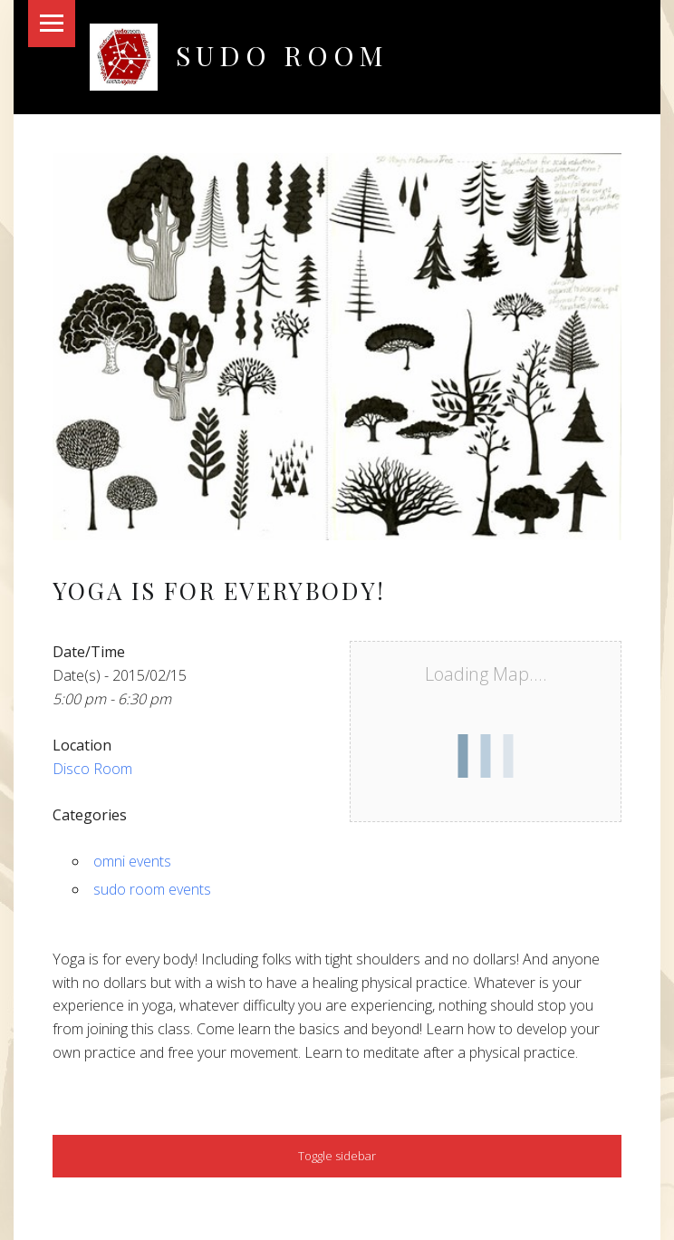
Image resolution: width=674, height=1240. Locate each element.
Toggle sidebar (337, 1156)
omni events (132, 861)
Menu (51, 23)
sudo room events (152, 889)
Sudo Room (282, 54)
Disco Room (92, 769)
